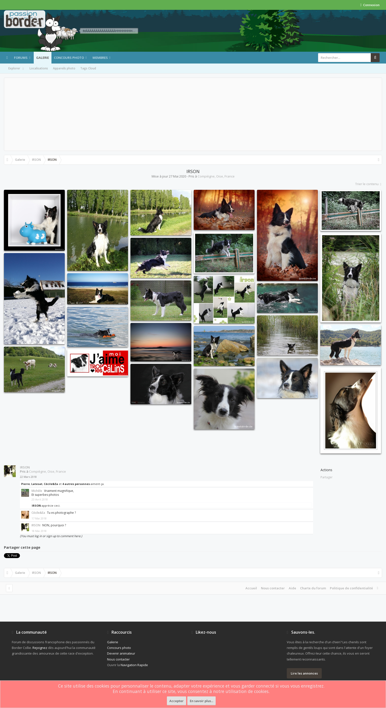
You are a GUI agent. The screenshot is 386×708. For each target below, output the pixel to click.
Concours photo (69, 57)
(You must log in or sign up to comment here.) (51, 536)
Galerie (42, 57)
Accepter (176, 701)
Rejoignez (39, 647)
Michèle (37, 491)
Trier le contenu (368, 184)
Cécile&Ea (51, 484)
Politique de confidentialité (351, 588)
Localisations (39, 68)
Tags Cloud (88, 68)
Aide (292, 588)
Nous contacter (273, 588)
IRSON (25, 467)
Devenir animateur (121, 653)
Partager (327, 477)
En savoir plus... (201, 701)
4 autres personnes (76, 484)
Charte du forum (313, 588)
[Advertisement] (193, 114)
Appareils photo (64, 68)
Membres (100, 57)
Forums (21, 57)
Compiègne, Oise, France (216, 176)
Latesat (36, 484)
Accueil (251, 588)
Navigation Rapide (134, 665)
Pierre (25, 484)
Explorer (16, 69)
